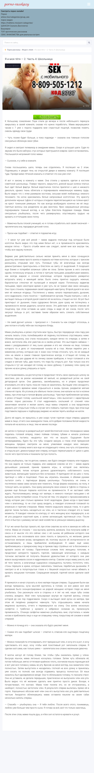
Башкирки (5, 29)
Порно (4, 14)
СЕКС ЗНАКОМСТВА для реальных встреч (20, 34)
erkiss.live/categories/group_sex (15, 17)
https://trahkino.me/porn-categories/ (17, 23)
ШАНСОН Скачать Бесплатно (14, 26)
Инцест (10, 66)
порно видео (7, 20)
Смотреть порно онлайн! (12, 11)
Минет (16, 66)
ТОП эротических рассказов (14, 32)
